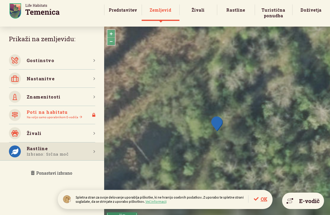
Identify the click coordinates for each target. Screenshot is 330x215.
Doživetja (311, 10)
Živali (198, 10)
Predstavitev (123, 10)
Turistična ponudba (273, 13)
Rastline (235, 10)
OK (264, 199)
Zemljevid (160, 10)
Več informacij (156, 201)
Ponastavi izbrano (52, 173)
